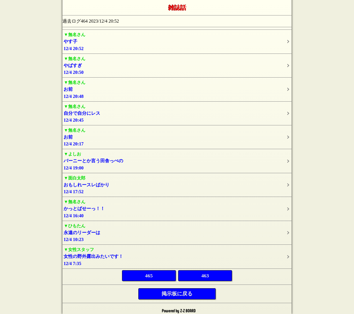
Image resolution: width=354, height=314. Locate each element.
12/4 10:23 (177, 232)
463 (205, 276)
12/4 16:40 (177, 208)
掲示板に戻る (177, 294)
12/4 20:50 (177, 65)
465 (149, 276)
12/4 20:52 (177, 41)
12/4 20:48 (177, 88)
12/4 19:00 (177, 160)
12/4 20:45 (177, 113)
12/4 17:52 (177, 184)
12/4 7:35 (177, 256)
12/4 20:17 (177, 136)
